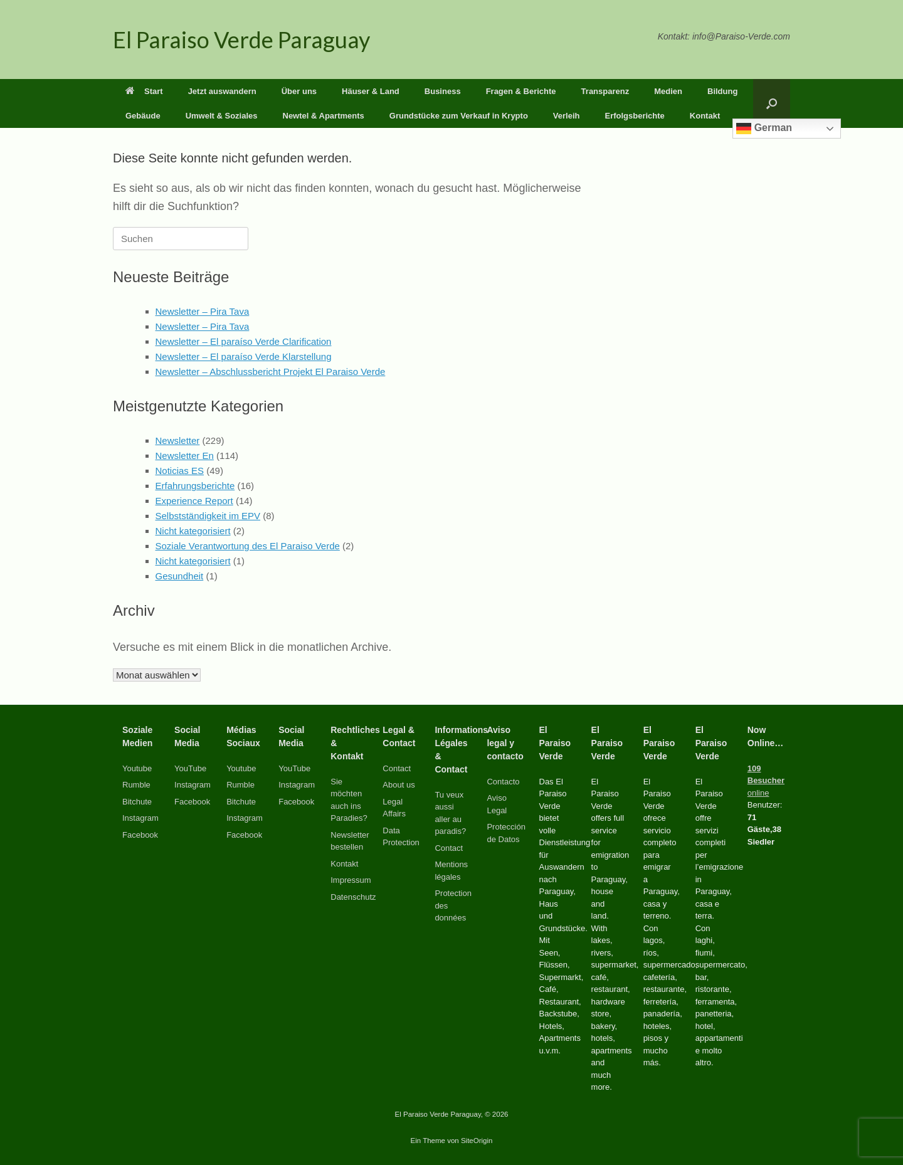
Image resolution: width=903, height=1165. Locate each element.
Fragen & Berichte (521, 91)
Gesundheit (180, 576)
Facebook (140, 835)
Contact (397, 768)
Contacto (503, 781)
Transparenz (605, 91)
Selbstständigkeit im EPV (208, 515)
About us (399, 784)
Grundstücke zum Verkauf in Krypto (458, 115)
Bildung (722, 91)
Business (443, 91)
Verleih (566, 115)
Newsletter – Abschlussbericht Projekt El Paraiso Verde (271, 371)
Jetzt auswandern (222, 91)
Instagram (140, 818)
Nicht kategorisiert (193, 530)
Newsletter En (185, 455)
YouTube (190, 768)
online (765, 781)
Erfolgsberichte (634, 115)
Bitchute (137, 801)
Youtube (137, 768)
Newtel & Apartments (323, 115)
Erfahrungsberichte (195, 485)
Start (144, 91)
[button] (771, 103)
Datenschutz (353, 897)
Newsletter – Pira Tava (203, 311)
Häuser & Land (370, 91)
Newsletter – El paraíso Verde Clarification (244, 341)
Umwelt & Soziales (222, 115)
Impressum (350, 880)
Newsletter (178, 440)
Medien (668, 91)
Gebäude (143, 115)
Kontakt (705, 115)
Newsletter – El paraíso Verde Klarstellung (244, 356)
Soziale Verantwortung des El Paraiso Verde (248, 545)
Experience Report (194, 500)
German (764, 128)
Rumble (136, 784)
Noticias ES (180, 470)
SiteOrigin (477, 1140)
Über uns (299, 91)
